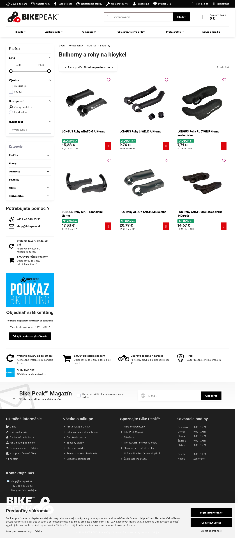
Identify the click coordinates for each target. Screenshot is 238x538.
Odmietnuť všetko (211, 522)
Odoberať (211, 395)
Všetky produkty (20, 107)
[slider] (11, 71)
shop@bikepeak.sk (21, 481)
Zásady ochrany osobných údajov (24, 531)
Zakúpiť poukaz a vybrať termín (30, 336)
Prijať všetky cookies (211, 512)
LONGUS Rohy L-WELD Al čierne (140, 131)
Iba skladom (18, 112)
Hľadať (181, 17)
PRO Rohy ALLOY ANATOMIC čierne (143, 212)
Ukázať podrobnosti (211, 530)
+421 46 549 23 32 (22, 485)
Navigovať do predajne (23, 490)
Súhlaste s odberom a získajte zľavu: (41, 399)
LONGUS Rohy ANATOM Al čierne (83, 131)
